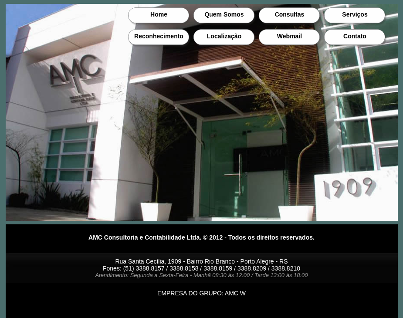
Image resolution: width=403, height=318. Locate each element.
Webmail (289, 36)
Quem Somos (224, 14)
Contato (354, 36)
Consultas (290, 14)
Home (158, 14)
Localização (224, 36)
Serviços (354, 14)
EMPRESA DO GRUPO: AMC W (201, 293)
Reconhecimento (158, 36)
